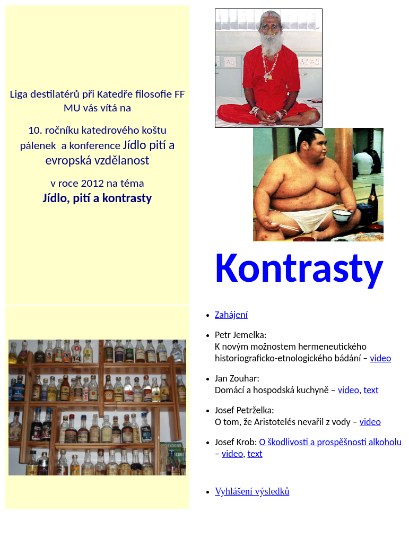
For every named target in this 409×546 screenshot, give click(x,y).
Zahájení (231, 314)
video (380, 358)
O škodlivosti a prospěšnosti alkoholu (330, 442)
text (370, 390)
